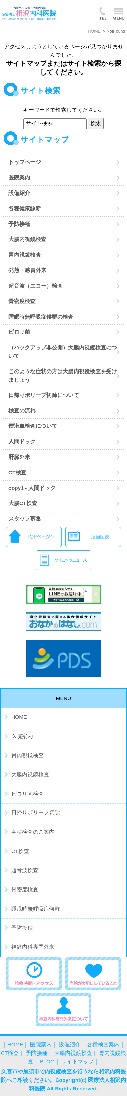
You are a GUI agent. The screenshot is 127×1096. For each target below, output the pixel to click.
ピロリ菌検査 (27, 794)
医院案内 (19, 177)
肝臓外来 (19, 457)
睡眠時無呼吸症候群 (35, 909)
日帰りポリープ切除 (35, 813)
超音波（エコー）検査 (35, 286)
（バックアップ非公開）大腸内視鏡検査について (62, 352)
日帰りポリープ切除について (43, 395)
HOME (19, 717)
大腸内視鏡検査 (27, 239)
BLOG (47, 1061)
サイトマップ (77, 1061)
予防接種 (19, 224)
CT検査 (17, 472)
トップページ (24, 162)
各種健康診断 (24, 208)
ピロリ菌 (19, 332)
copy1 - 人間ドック (32, 488)
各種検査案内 (103, 1044)
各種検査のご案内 (33, 832)
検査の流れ (22, 410)
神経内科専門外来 (33, 947)
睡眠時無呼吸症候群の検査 (40, 317)
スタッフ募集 (24, 519)
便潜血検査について (32, 426)
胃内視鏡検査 (24, 255)
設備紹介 (19, 193)
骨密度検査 (22, 301)
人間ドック (22, 441)
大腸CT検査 (22, 503)
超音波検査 (24, 870)
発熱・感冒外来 (30, 270)
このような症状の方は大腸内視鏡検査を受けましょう (62, 375)
